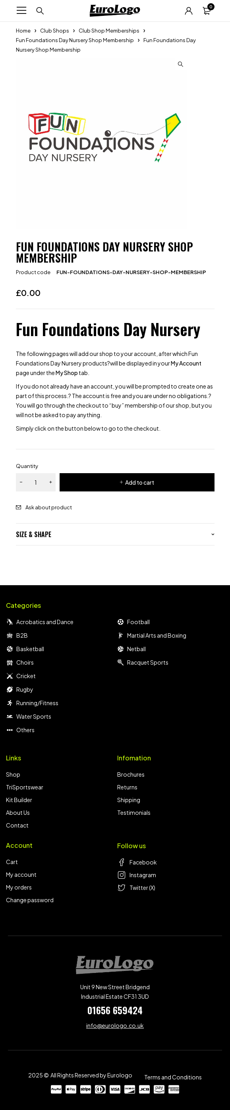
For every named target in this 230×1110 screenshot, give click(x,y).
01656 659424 (115, 1010)
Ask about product (48, 507)
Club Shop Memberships (109, 30)
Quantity (27, 466)
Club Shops (54, 30)
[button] (181, 64)
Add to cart (139, 482)
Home (23, 30)
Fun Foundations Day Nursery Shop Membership (75, 40)
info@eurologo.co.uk (115, 1025)
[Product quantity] (36, 482)
